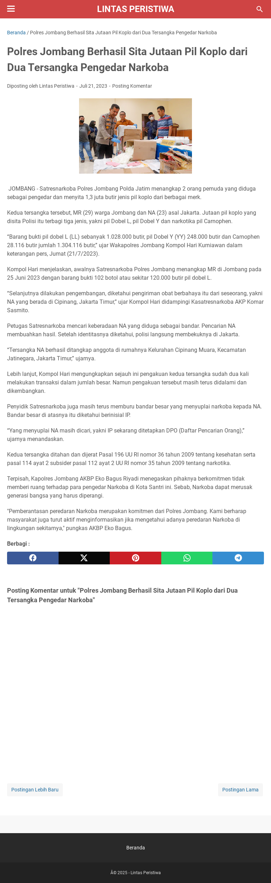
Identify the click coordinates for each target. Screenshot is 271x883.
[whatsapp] (187, 558)
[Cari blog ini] (259, 9)
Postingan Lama (240, 789)
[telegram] (238, 558)
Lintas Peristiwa (135, 9)
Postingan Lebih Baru (35, 789)
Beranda (135, 847)
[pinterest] (135, 558)
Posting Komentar (132, 86)
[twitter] (84, 558)
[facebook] (33, 558)
